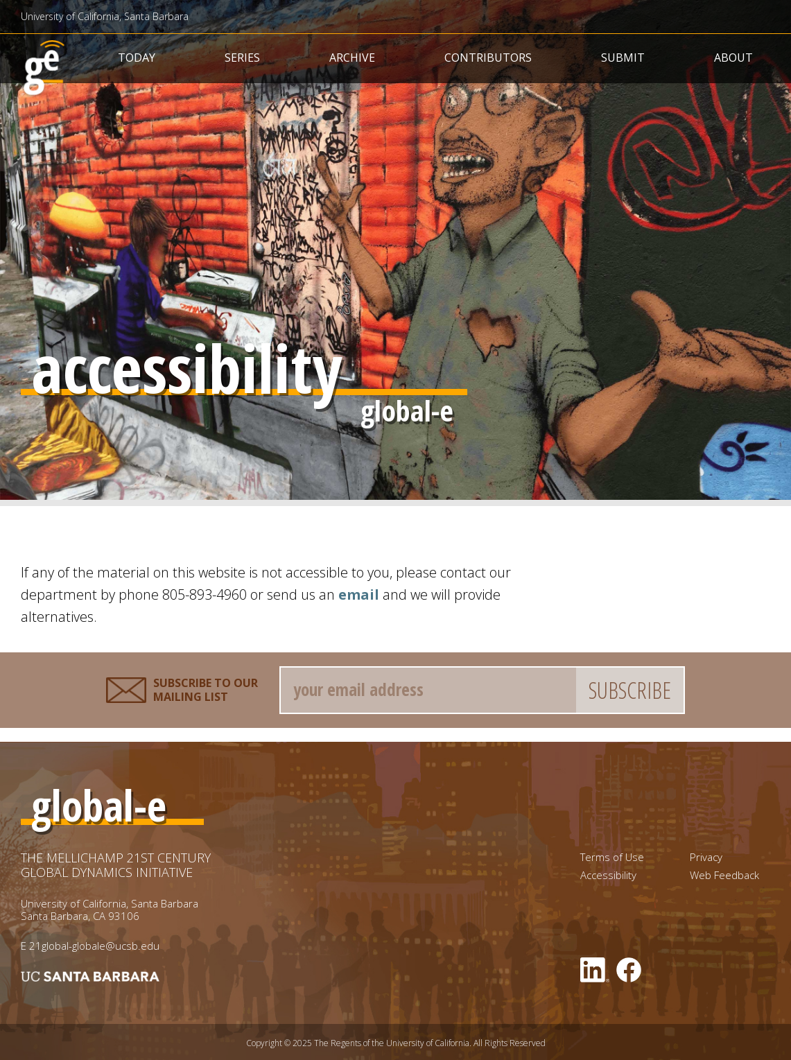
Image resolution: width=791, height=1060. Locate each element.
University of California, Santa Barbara (105, 16)
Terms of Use (612, 857)
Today (136, 57)
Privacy (706, 857)
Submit (623, 57)
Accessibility (608, 875)
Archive (352, 57)
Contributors (488, 57)
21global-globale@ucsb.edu (94, 946)
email (358, 594)
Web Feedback (724, 875)
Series (242, 57)
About (733, 57)
